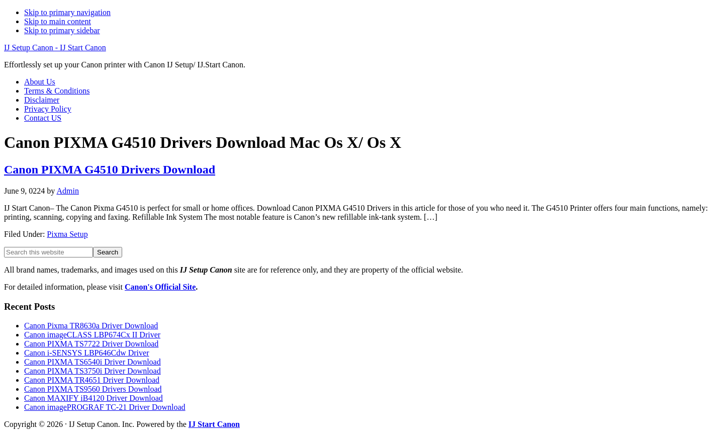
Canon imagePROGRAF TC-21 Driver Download (105, 407)
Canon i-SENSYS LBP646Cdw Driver (86, 352)
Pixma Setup (67, 234)
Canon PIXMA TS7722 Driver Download (91, 343)
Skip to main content (57, 21)
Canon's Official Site (160, 287)
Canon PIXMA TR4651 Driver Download (91, 380)
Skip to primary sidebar (62, 30)
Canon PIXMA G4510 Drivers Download (109, 169)
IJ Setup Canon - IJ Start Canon (55, 47)
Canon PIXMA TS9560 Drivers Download (92, 389)
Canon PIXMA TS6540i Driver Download (92, 362)
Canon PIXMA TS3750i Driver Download (92, 371)
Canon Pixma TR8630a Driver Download (91, 325)
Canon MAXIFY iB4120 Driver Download (93, 398)
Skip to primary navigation (67, 12)
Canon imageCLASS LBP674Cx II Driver (92, 334)
